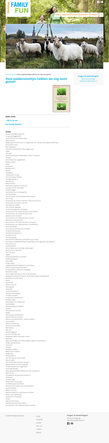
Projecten (66, 15)
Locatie (75, 15)
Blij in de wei (12, 120)
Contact (94, 15)
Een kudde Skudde (13, 124)
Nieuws (13, 74)
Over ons (83, 15)
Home (57, 15)
